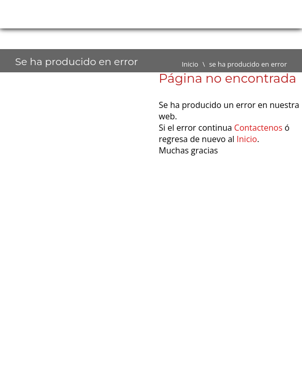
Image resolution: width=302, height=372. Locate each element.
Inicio (190, 64)
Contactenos (258, 127)
